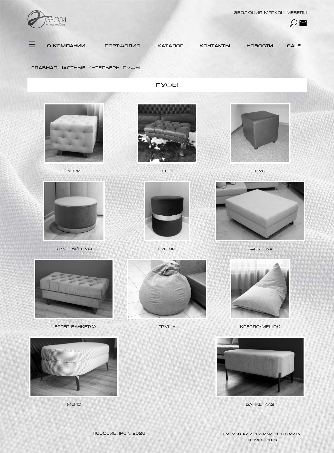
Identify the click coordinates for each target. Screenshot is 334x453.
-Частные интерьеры (89, 68)
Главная (44, 68)
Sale (294, 46)
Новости (260, 46)
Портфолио (122, 46)
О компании (66, 46)
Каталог (170, 46)
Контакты (215, 46)
